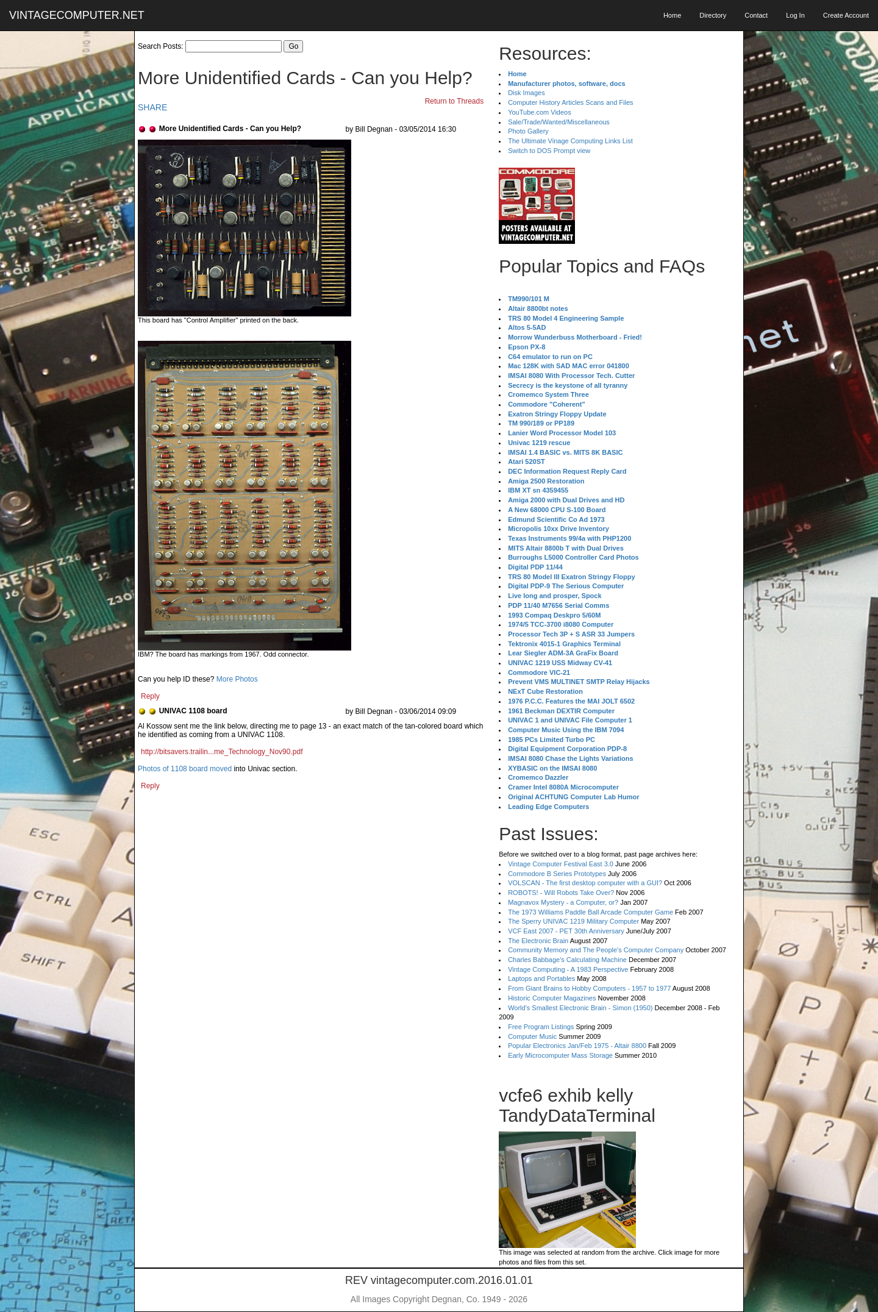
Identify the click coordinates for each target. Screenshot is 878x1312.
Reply (150, 696)
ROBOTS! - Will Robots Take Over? (561, 892)
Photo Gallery (528, 131)
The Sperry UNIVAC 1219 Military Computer (573, 921)
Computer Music (532, 1036)
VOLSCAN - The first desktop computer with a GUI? (585, 882)
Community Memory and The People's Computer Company (595, 950)
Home (672, 15)
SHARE (152, 107)
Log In (795, 15)
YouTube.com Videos (539, 112)
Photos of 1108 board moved (185, 769)
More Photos (237, 679)
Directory (712, 15)
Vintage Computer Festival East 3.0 (560, 864)
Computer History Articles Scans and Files (570, 102)
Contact (756, 15)
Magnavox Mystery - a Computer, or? (563, 902)
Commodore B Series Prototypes (557, 873)
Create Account (846, 15)
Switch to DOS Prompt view (549, 150)
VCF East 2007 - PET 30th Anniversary (566, 931)
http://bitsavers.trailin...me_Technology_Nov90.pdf (221, 751)
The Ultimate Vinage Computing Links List (570, 140)
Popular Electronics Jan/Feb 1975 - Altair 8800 (577, 1045)
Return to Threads (454, 101)
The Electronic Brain (538, 940)
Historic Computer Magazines (552, 998)
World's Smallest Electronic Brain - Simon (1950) (580, 1007)
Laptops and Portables (541, 978)
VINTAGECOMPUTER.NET (77, 15)
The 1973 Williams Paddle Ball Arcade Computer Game (590, 912)
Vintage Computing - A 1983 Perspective (568, 969)
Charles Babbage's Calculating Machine (567, 959)
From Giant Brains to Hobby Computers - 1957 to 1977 (589, 988)
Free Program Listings (541, 1026)
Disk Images (526, 92)
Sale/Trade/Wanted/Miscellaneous (559, 122)
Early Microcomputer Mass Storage (560, 1055)
